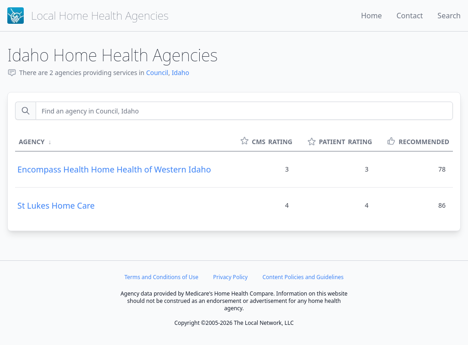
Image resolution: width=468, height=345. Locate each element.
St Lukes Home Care (56, 205)
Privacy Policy (230, 277)
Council (157, 72)
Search (449, 16)
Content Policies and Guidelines (303, 277)
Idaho (180, 72)
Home (371, 16)
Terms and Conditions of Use (161, 277)
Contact (409, 16)
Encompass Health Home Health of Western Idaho (114, 169)
